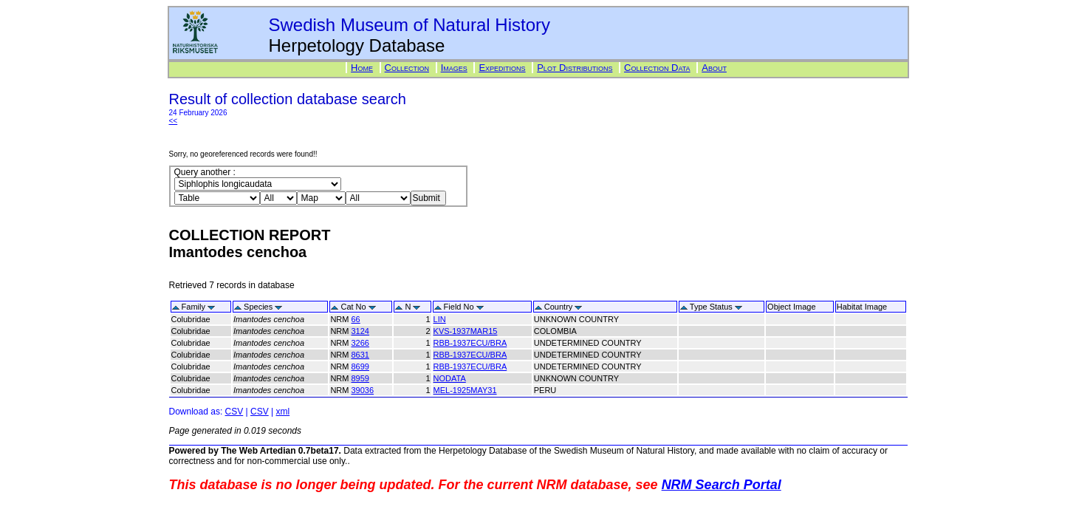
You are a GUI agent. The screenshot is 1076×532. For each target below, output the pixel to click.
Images (454, 67)
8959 (360, 378)
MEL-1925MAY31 (465, 390)
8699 (360, 366)
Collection (407, 67)
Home (362, 67)
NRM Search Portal (721, 484)
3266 (360, 342)
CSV (234, 411)
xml (283, 411)
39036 (362, 390)
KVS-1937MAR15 (466, 331)
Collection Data (657, 67)
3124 (360, 331)
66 (355, 319)
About (714, 67)
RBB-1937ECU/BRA (470, 342)
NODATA (450, 378)
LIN (440, 319)
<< (173, 121)
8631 (360, 354)
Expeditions (502, 67)
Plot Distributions (574, 67)
